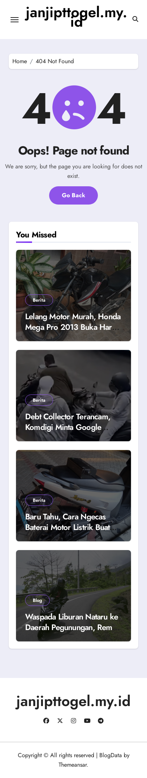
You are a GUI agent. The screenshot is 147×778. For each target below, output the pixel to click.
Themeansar (73, 764)
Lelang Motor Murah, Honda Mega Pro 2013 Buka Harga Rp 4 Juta (72, 326)
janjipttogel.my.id (76, 16)
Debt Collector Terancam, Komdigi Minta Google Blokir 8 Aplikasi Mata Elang (72, 427)
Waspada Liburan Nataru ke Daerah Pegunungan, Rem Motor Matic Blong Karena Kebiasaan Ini (71, 632)
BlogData (110, 755)
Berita (39, 300)
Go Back (73, 195)
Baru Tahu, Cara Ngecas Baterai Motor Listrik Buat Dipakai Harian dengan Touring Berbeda (67, 532)
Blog (37, 600)
